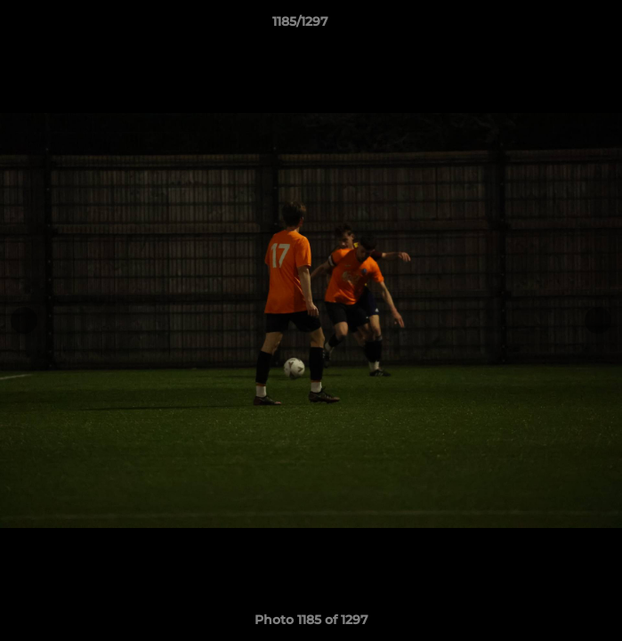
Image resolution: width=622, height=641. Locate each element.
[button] (558, 26)
